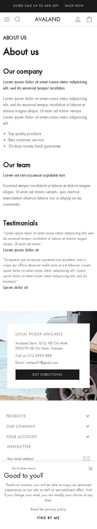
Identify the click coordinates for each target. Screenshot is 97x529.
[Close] (90, 468)
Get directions (47, 374)
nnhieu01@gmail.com (42, 362)
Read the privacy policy (48, 509)
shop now (74, 5)
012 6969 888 (40, 355)
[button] (7, 19)
